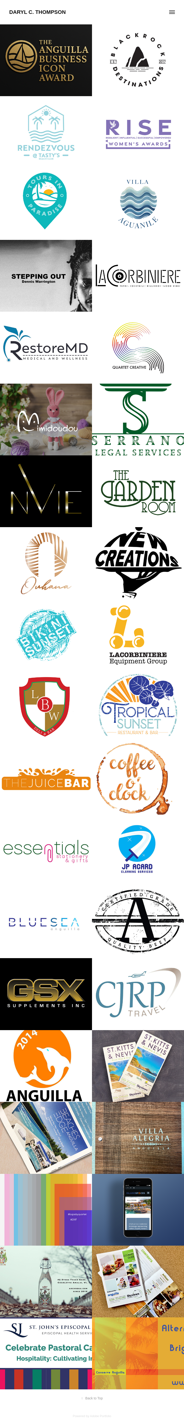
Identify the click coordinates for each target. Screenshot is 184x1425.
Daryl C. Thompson (37, 12)
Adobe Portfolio (100, 1416)
